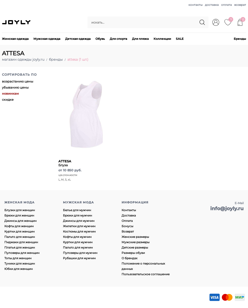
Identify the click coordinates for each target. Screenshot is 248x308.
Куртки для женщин (19, 231)
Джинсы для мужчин (78, 221)
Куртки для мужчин (78, 242)
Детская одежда (78, 39)
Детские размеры (135, 247)
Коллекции (162, 39)
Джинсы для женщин (20, 221)
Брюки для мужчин (77, 215)
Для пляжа (140, 39)
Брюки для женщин (19, 215)
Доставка (129, 215)
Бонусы (127, 226)
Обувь (100, 39)
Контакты (129, 210)
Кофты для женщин (19, 226)
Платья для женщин (19, 247)
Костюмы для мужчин (79, 231)
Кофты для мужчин (77, 237)
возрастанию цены (17, 81)
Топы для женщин (17, 258)
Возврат (128, 231)
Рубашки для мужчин (79, 258)
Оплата (127, 221)
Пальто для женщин (19, 237)
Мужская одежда (46, 39)
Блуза (64, 163)
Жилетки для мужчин (79, 226)
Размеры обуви (133, 253)
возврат (240, 5)
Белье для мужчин (77, 210)
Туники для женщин (19, 263)
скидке (8, 99)
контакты (195, 5)
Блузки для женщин (19, 210)
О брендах (129, 258)
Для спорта (118, 39)
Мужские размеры (135, 242)
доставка (212, 5)
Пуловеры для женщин (21, 253)
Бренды (240, 39)
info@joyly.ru (227, 208)
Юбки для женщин (18, 269)
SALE (180, 39)
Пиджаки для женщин (21, 242)
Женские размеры (135, 237)
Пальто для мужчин (78, 247)
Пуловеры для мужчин (80, 253)
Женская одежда (15, 39)
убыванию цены (15, 87)
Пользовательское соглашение (146, 274)
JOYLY (16, 22)
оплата (226, 5)
